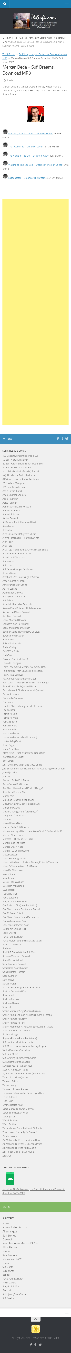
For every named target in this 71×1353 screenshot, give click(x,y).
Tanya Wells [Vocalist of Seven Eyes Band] (23, 1093)
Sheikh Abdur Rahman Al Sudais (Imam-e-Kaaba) (27, 1014)
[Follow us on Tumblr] (62, 438)
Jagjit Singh (8, 760)
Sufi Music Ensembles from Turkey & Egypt (24, 1046)
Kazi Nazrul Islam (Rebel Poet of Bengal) (22, 788)
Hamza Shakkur (10, 721)
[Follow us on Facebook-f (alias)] (57, 438)
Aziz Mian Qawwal (11, 616)
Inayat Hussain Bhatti (13, 756)
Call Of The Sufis (10, 651)
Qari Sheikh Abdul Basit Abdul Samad (21, 909)
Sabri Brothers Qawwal (14, 964)
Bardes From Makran (13, 635)
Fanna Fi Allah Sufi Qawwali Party (19, 686)
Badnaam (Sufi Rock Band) (15, 623)
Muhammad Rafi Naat (13, 842)
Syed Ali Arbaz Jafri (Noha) (15, 1069)
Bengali (6, 1274)
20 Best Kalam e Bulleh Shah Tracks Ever (22, 463)
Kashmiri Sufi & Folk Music (15, 780)
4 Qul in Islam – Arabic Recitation (19, 475)
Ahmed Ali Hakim (11, 510)
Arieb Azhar (8, 561)
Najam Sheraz (9, 874)
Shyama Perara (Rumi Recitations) (19, 1038)
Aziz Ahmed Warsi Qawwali (16, 612)
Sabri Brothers (9, 1255)
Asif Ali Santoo (9, 588)
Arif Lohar (7, 565)
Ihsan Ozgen (8, 745)
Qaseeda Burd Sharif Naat (15, 925)
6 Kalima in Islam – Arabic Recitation (20, 479)
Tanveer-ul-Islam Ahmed (15, 1089)
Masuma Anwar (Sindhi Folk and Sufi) (21, 803)
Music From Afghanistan (14, 858)
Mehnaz (6, 819)
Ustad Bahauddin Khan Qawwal (18, 1108)
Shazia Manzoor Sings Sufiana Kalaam (21, 1011)
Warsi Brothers (10, 1124)
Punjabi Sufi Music (11, 1286)
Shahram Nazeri (10, 1003)
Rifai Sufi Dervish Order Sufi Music (19, 952)
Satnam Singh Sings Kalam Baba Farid (21, 987)
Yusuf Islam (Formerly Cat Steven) (19, 1132)
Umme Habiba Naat (12, 1104)
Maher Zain (8, 796)
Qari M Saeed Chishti (12, 913)
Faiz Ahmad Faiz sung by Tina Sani (19, 678)
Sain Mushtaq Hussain (13, 971)
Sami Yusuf (8, 979)
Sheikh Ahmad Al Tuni (13, 1022)
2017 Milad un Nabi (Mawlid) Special (20, 471)
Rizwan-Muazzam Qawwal (16, 956)
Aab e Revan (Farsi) (12, 491)
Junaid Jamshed (10, 772)
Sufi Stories (9, 1235)
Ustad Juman (9, 1116)
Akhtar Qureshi (10, 518)
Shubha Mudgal (10, 1034)
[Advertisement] (35, 312)
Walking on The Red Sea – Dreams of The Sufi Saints (35, 164)
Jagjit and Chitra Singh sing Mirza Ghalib (22, 764)
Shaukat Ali (8, 995)
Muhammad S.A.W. (12, 1259)
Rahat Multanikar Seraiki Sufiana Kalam (22, 940)
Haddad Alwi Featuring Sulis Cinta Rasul (22, 706)
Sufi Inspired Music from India (17, 1042)
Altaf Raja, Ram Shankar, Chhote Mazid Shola (25, 549)
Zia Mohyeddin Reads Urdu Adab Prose (22, 1144)
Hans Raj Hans (9, 725)
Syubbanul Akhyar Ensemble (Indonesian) (23, 1073)
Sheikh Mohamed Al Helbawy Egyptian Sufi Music (27, 1026)
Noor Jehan (8, 878)
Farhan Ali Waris (10, 694)
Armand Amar (9, 573)
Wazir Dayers (9, 1282)
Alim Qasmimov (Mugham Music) (19, 534)
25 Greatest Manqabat (13, 483)
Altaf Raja (7, 545)
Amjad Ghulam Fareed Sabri (16, 553)
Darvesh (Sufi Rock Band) (15, 659)
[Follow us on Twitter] (67, 438)
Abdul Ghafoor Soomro (14, 494)
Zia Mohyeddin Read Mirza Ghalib (19, 1147)
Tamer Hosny (9, 1085)
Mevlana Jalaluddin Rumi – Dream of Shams (30, 133)
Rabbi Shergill (9, 932)
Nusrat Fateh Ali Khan (13, 882)
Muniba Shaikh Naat (12, 846)
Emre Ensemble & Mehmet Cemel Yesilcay (24, 667)
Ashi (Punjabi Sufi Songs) (15, 584)
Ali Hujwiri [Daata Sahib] (14, 1294)
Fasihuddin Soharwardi (14, 698)
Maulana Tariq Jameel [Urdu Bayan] (20, 811)
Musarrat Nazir (10, 854)
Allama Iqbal (9, 1231)
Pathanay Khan (10, 893)
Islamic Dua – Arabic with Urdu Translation (23, 753)
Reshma (6, 948)
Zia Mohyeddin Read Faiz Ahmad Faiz (21, 1140)
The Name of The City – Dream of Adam (28, 155)
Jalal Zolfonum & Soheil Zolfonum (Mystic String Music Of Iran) (33, 768)
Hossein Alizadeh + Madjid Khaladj (19, 737)
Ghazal (5, 1263)
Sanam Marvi (9, 983)
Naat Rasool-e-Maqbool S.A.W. (20, 1243)
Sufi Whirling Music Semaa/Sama (19, 1057)
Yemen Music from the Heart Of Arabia (22, 1128)
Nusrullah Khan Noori (13, 885)
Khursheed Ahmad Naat (14, 792)
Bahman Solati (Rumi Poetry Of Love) (21, 631)
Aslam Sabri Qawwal (12, 592)
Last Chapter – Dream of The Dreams (27, 177)
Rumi (5, 1223)
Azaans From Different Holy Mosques (21, 608)
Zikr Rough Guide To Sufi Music (18, 1151)
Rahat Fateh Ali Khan (12, 936)
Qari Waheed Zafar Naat (14, 921)
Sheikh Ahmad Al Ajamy (14, 1018)
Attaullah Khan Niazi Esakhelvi (17, 604)
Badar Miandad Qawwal (14, 620)
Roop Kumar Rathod (12, 960)
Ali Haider (7, 530)
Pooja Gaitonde (10, 897)
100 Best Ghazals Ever (13, 487)
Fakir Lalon (7, 1290)
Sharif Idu (7, 1007)
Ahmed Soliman (10, 514)
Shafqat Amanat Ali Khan (14, 991)
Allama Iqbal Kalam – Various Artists (20, 537)
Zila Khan (6, 1155)
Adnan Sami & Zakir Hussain (16, 506)
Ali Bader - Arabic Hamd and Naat (19, 522)
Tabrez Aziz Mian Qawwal (15, 1077)
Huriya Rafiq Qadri (11, 741)
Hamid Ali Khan (10, 717)
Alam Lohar (8, 526)
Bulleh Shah (8, 1270)
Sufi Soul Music (10, 1054)
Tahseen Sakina (10, 1081)
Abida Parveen (9, 502)
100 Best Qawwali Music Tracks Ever (20, 455)
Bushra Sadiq (9, 647)
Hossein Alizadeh (11, 733)
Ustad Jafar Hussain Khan (15, 1112)
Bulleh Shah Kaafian (12, 643)
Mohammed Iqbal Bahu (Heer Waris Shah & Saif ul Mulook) (32, 831)
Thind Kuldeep (9, 1097)
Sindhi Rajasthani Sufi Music (16, 1050)
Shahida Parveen (11, 999)
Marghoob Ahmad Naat (14, 815)
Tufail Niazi (7, 1101)
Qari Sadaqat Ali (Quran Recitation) (19, 905)
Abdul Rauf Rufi (10, 498)
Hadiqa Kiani (8, 710)
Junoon (6, 776)
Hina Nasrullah (9, 729)
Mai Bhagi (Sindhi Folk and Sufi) (18, 799)
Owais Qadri (8, 889)
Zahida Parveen (10, 1136)
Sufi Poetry (8, 1298)
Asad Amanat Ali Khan (13, 580)
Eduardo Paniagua (11, 663)
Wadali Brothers (10, 1120)
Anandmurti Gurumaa (13, 557)
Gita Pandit (7, 702)
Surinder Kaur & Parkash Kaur (17, 1065)
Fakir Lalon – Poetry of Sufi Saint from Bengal (25, 682)
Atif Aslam (7, 600)
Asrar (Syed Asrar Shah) (14, 596)
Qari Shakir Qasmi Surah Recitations (20, 917)
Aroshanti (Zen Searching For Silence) (21, 577)
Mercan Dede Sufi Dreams (15, 827)
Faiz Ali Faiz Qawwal (12, 674)
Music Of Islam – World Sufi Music (19, 866)
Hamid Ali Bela (9, 713)
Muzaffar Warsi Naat (12, 870)
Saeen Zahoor (9, 975)
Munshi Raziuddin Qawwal (15, 850)
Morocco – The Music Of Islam (17, 839)
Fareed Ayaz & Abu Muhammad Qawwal (22, 690)
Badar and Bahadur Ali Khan (16, 627)
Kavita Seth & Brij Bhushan (15, 784)
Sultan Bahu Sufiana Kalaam (16, 1061)
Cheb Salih (7, 655)
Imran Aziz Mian (10, 749)
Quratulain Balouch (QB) (14, 928)
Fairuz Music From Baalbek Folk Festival (22, 670)
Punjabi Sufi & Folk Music (15, 901)
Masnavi (6, 1251)
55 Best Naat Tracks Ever (15, 459)
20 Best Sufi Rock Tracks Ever (17, 467)
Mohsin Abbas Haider (13, 835)
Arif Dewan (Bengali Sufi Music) (18, 569)
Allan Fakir (7, 541)
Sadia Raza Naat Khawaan (15, 968)
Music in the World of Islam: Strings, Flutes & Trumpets (30, 862)
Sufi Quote (7, 1267)
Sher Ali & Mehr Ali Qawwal (16, 1030)
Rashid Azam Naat (11, 944)
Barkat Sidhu (8, 639)
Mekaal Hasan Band (12, 823)
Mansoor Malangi (11, 807)
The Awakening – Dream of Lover (25, 146)
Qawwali (7, 1239)
